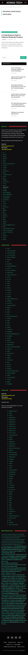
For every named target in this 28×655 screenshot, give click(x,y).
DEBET (25, 556)
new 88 (9, 290)
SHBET (9, 288)
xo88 (15, 620)
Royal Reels (6, 199)
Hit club (4, 583)
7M (19, 551)
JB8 (12, 549)
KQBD (8, 381)
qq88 (24, 546)
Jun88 (18, 600)
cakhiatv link (10, 344)
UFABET (5, 189)
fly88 (12, 534)
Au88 (8, 281)
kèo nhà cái (5, 207)
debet (7, 581)
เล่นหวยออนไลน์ (11, 253)
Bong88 (5, 190)
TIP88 (16, 601)
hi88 (10, 500)
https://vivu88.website (13, 370)
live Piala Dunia (6, 622)
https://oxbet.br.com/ (7, 574)
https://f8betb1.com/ (12, 298)
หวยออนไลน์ (19, 546)
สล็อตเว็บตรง (6, 171)
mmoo (8, 283)
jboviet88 (11, 487)
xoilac (4, 569)
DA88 (11, 615)
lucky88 (11, 618)
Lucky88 (14, 568)
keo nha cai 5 (12, 518)
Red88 (11, 608)
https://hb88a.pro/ (11, 266)
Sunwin (11, 491)
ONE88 (4, 586)
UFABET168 (12, 474)
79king (20, 547)
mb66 (19, 603)
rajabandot (11, 441)
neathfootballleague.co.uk (8, 546)
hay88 (4, 239)
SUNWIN (3, 553)
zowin (4, 237)
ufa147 (3, 542)
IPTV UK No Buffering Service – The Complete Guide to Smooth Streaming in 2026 (18, 105)
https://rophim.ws (11, 600)
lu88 (23, 618)
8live (12, 620)
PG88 (4, 223)
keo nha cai (4, 605)
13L (4, 153)
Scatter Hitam (12, 428)
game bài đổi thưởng (19, 580)
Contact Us (9, 644)
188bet (4, 571)
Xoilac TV (19, 588)
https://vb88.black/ (7, 194)
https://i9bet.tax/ (21, 585)
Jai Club (5, 154)
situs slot (16, 590)
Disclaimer (17, 644)
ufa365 (8, 542)
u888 (16, 547)
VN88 (8, 375)
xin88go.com (8, 585)
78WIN (9, 296)
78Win (8, 355)
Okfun (3, 536)
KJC (8, 261)
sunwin (4, 169)
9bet (4, 208)
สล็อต (4, 160)
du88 (15, 615)
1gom (5, 580)
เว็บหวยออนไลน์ (6, 196)
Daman (4, 156)
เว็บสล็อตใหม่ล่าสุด (7, 174)
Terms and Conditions (10, 646)
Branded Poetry (13, 411)
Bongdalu (10, 563)
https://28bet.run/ (6, 595)
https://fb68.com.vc (11, 610)
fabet (4, 234)
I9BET (8, 553)
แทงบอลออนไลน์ (11, 250)
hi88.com (4, 603)
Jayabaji (22, 549)
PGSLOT (3, 591)
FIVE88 (21, 601)
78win (7, 536)
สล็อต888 (9, 384)
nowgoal (10, 580)
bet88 (7, 547)
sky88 (10, 605)
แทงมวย (17, 534)
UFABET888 (6, 197)
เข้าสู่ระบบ (9, 303)
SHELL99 (14, 556)
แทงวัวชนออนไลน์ (10, 541)
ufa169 (13, 542)
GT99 (3, 596)
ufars (21, 534)
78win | (12, 536)
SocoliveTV (4, 613)
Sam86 (13, 569)
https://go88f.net (16, 596)
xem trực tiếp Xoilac (8, 230)
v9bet (10, 481)
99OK (13, 591)
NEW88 (17, 598)
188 (4, 212)
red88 (3, 620)
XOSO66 (16, 607)
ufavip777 (23, 581)
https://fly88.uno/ (6, 568)
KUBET (22, 551)
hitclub (3, 566)
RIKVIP (9, 340)
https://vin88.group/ (12, 316)
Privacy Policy (12, 642)
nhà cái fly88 (10, 342)
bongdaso (9, 336)
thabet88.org (22, 554)
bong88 (9, 571)
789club (21, 574)
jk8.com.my (4, 561)
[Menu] (26, 2)
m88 (8, 309)
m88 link (9, 349)
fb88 (4, 226)
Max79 (9, 366)
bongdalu (9, 331)
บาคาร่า (5, 183)
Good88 (17, 581)
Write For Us (20, 646)
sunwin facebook (6, 556)
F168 (16, 612)
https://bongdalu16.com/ (13, 333)
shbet (4, 217)
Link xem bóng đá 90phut (13, 346)
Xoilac (14, 588)
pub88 (20, 620)
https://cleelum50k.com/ (9, 163)
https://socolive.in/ (12, 274)
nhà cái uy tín (8, 578)
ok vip (4, 205)
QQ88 (10, 498)
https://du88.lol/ (7, 192)
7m (20, 576)
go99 (3, 547)
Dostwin (5, 158)
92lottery (5, 216)
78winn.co (9, 329)
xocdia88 (21, 610)
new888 (9, 264)
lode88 (8, 620)
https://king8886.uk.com (9, 225)
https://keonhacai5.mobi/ (8, 564)
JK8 (5, 544)
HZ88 (17, 537)
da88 (6, 618)
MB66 (3, 608)
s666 (12, 598)
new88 (9, 318)
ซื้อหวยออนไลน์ (13, 452)
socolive (16, 576)
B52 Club (8, 596)
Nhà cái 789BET (11, 257)
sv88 (16, 593)
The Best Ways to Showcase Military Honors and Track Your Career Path (18, 96)
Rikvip (12, 553)
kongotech (22, 650)
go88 (7, 576)
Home (5, 642)
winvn (8, 314)
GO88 (17, 591)
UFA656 (18, 542)
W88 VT (5, 210)
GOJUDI (3, 534)
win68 (7, 601)
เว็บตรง (11, 415)
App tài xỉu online (13, 524)
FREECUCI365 (16, 571)
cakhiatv (11, 522)
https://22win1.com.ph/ (7, 612)
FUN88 (9, 534)
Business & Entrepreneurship (9, 32)
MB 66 (9, 307)
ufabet (9, 357)
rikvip (3, 576)
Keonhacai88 (14, 586)
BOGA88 (20, 608)
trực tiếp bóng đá (17, 613)
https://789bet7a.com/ (8, 573)
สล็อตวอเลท (10, 272)
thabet (9, 327)
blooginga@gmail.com (7, 146)
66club (4, 214)
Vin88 (23, 615)
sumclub (5, 235)
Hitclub (4, 221)
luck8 (8, 312)
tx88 (15, 618)
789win (11, 450)
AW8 (17, 549)
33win (3, 601)
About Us (20, 642)
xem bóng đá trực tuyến (8, 228)
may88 (24, 620)
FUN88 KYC (18, 558)
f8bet (10, 502)
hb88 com (4, 559)
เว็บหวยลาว (12, 485)
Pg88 (5, 590)
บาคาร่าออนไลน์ (11, 255)
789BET (5, 180)
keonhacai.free (20, 564)
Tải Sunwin (10, 360)
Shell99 (11, 478)
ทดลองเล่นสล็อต (11, 373)
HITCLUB (3, 617)
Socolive (4, 563)
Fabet (7, 608)
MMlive (12, 593)
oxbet (20, 586)
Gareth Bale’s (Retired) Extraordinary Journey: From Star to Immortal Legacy (18, 87)
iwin (2, 580)
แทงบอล (5, 165)
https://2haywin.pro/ (14, 515)
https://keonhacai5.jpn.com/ (9, 554)
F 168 (10, 467)
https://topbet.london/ (11, 551)
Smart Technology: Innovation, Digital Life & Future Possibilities (17, 69)
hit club (9, 279)
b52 (10, 520)
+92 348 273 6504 (6, 149)
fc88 (8, 285)
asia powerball (19, 541)
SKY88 (20, 556)
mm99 (10, 463)
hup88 (22, 607)
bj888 (10, 494)
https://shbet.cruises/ (14, 448)
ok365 (14, 585)
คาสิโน (4, 176)
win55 (3, 581)
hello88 (11, 461)
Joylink (8, 569)
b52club (9, 368)
